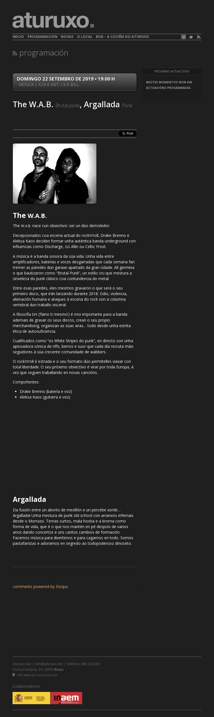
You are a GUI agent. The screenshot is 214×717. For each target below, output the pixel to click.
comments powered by (40, 586)
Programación (42, 36)
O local (85, 36)
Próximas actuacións (171, 71)
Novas (67, 36)
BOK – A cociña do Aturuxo (122, 36)
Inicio (18, 36)
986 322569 (90, 664)
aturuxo (53, 20)
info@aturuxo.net (48, 664)
